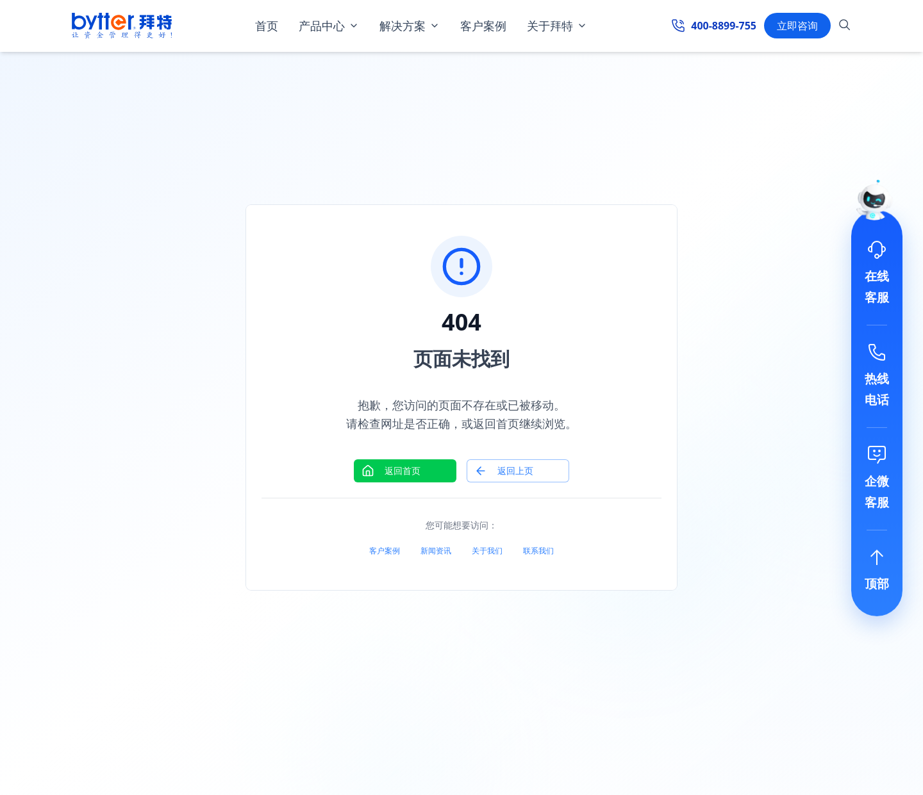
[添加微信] (876, 479)
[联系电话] (876, 376)
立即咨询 (797, 26)
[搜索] (844, 27)
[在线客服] (876, 273)
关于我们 (487, 550)
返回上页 (503, 470)
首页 (266, 25)
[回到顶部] (876, 570)
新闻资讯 (435, 550)
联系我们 (538, 550)
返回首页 (391, 470)
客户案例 (483, 25)
